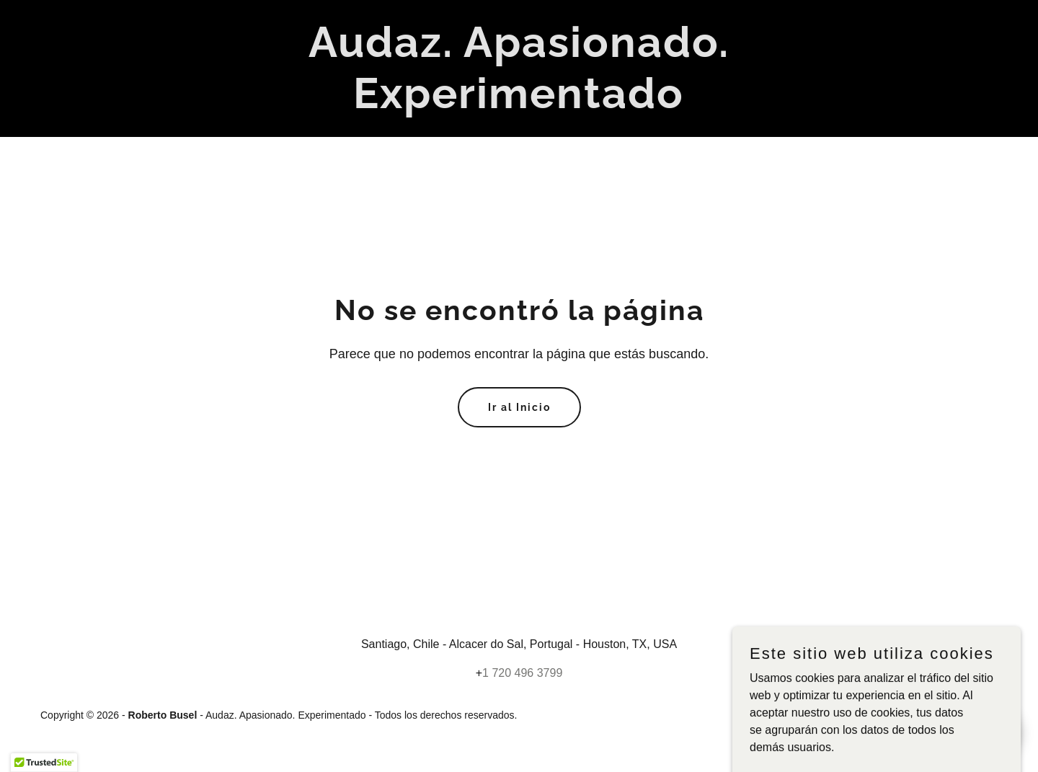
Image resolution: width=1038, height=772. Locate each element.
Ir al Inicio (519, 407)
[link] (519, 104)
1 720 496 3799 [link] (522, 673)
